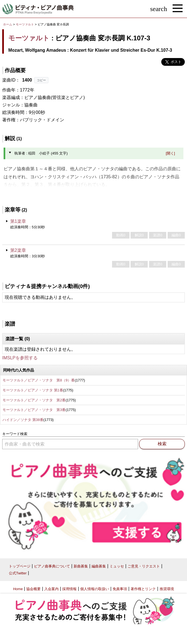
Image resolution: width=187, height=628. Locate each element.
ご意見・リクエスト (144, 566)
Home (18, 589)
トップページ (19, 566)
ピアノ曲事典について (52, 566)
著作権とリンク (143, 589)
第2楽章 (18, 250)
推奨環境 (167, 589)
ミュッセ (117, 566)
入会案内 (51, 589)
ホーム (7, 24)
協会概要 (33, 589)
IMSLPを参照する (20, 357)
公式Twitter (18, 573)
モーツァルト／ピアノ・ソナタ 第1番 (32, 390)
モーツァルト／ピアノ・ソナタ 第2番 (34, 400)
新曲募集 (81, 566)
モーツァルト (25, 24)
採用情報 (69, 589)
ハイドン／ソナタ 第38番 (22, 420)
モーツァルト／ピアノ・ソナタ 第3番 (34, 410)
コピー (41, 80)
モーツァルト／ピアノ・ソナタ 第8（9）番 (38, 380)
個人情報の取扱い (94, 589)
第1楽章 (18, 221)
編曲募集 (99, 566)
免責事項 (120, 589)
